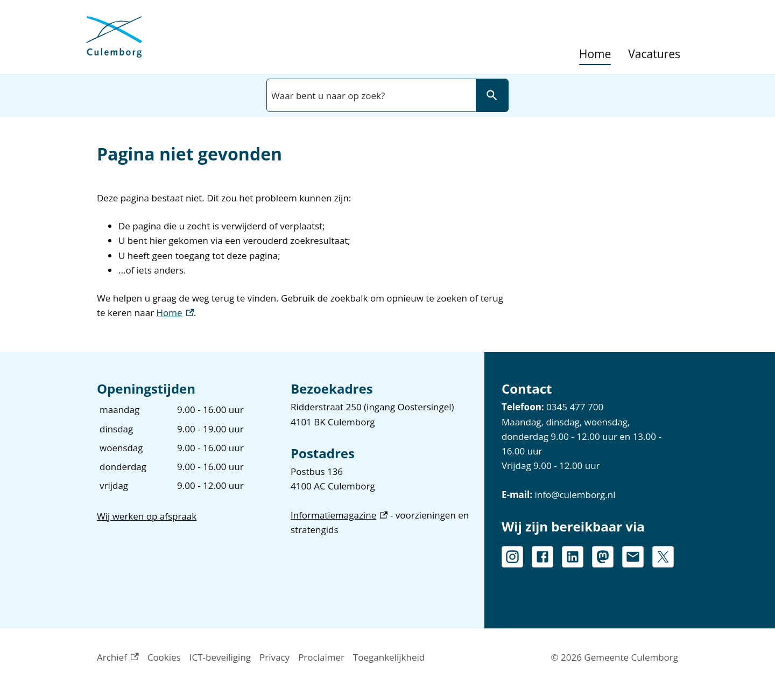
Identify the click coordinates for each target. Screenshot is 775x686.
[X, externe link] (663, 557)
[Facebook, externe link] (542, 557)
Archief (118, 657)
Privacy (274, 657)
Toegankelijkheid (389, 657)
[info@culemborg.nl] (633, 557)
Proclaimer (321, 657)
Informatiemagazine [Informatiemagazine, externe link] (339, 515)
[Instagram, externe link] (512, 557)
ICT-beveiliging (220, 657)
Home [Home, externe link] (175, 312)
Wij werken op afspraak (146, 516)
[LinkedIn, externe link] (572, 557)
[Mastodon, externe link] (603, 557)
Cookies (164, 657)
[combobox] (370, 95)
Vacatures (654, 54)
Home (595, 54)
